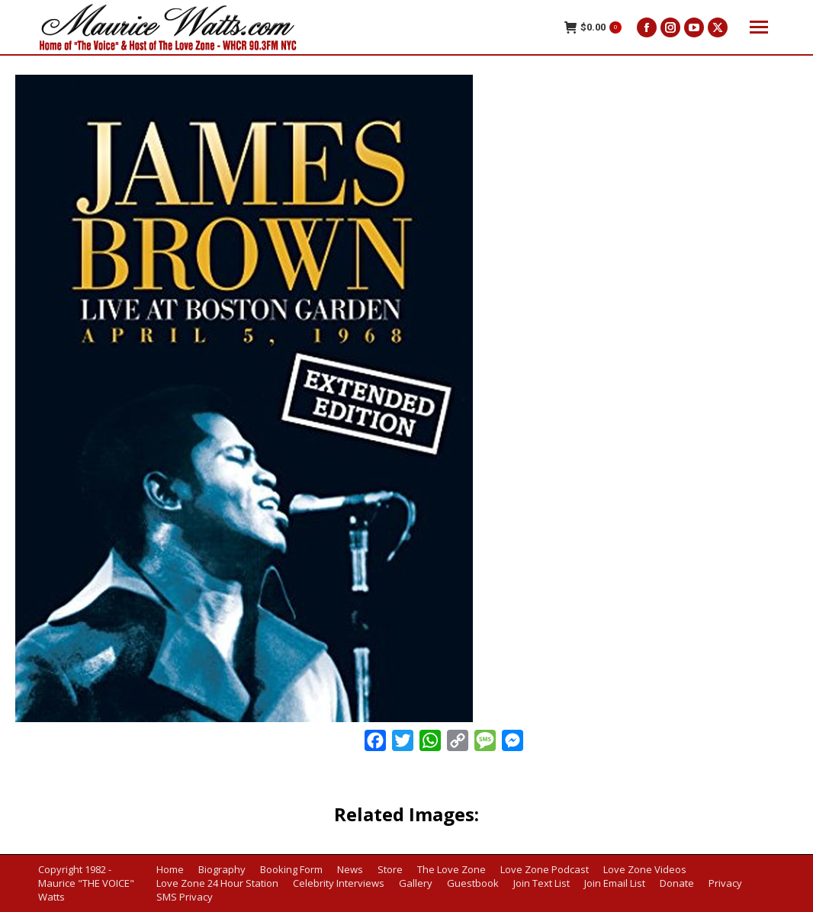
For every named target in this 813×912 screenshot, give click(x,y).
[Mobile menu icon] (759, 27)
